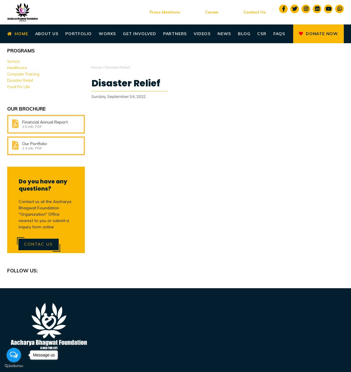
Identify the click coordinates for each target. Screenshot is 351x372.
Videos (202, 33)
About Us (46, 33)
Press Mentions (165, 12)
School (13, 61)
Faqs (279, 33)
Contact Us (254, 12)
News (224, 33)
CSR (261, 33)
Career (212, 12)
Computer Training (23, 74)
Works (107, 33)
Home (17, 33)
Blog (244, 33)
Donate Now (318, 33)
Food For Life (18, 86)
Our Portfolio (34, 143)
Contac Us (38, 244)
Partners (175, 33)
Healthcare (17, 67)
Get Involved (139, 33)
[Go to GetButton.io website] (14, 366)
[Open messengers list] (14, 355)
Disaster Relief (125, 83)
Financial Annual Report (45, 122)
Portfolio (78, 33)
